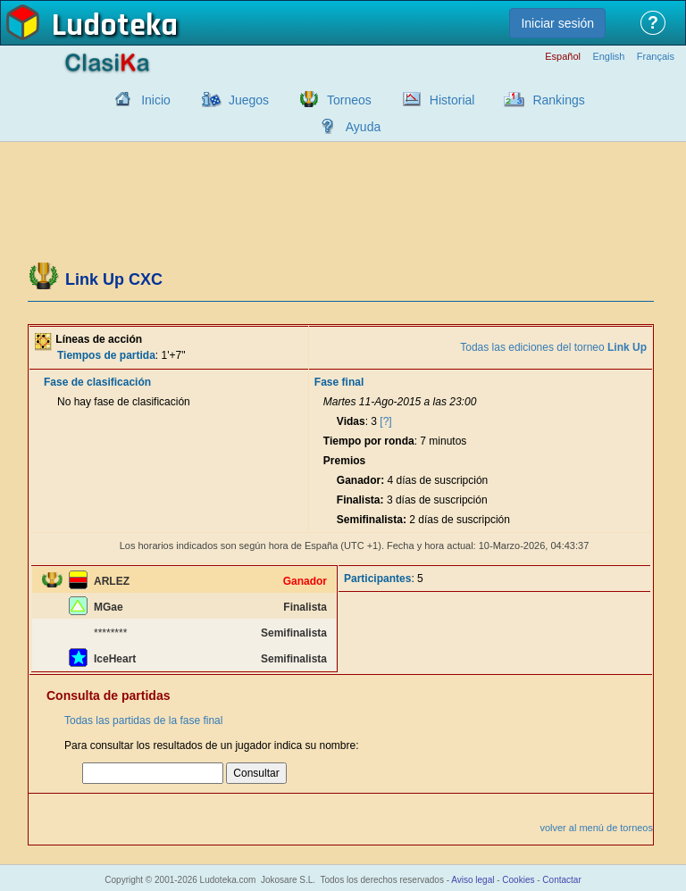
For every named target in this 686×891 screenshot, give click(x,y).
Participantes (377, 578)
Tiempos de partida (106, 355)
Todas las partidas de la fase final (143, 720)
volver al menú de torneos (596, 827)
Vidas (351, 421)
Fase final (339, 382)
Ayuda (363, 127)
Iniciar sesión (557, 23)
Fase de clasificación (97, 382)
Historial (452, 100)
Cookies (518, 880)
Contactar (561, 880)
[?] (385, 421)
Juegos (249, 100)
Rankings (558, 100)
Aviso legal (472, 880)
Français (655, 57)
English (608, 57)
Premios (344, 460)
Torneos (349, 100)
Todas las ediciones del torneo (553, 347)
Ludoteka (115, 26)
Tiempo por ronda (368, 441)
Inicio (156, 100)
